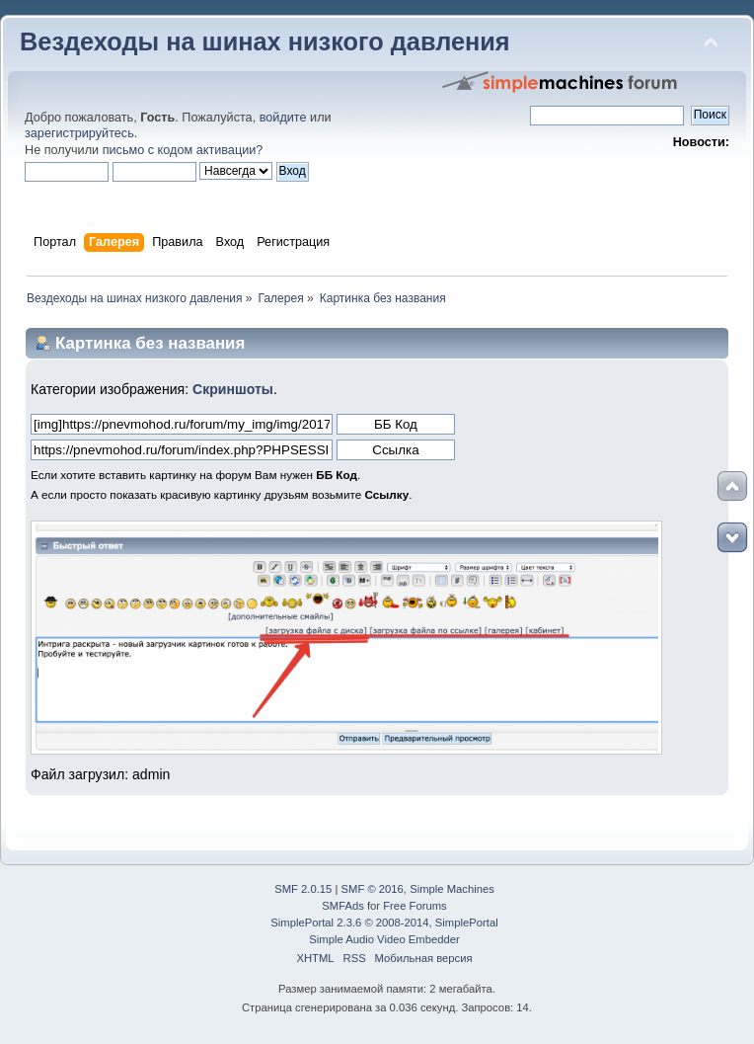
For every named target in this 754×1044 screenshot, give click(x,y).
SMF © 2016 (372, 889)
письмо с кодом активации (180, 150)
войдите (283, 117)
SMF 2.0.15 (303, 889)
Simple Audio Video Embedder (384, 939)
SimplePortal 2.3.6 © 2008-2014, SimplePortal (383, 922)
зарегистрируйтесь (79, 133)
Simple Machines (452, 889)
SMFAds (343, 906)
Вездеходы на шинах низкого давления (265, 41)
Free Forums (414, 906)
